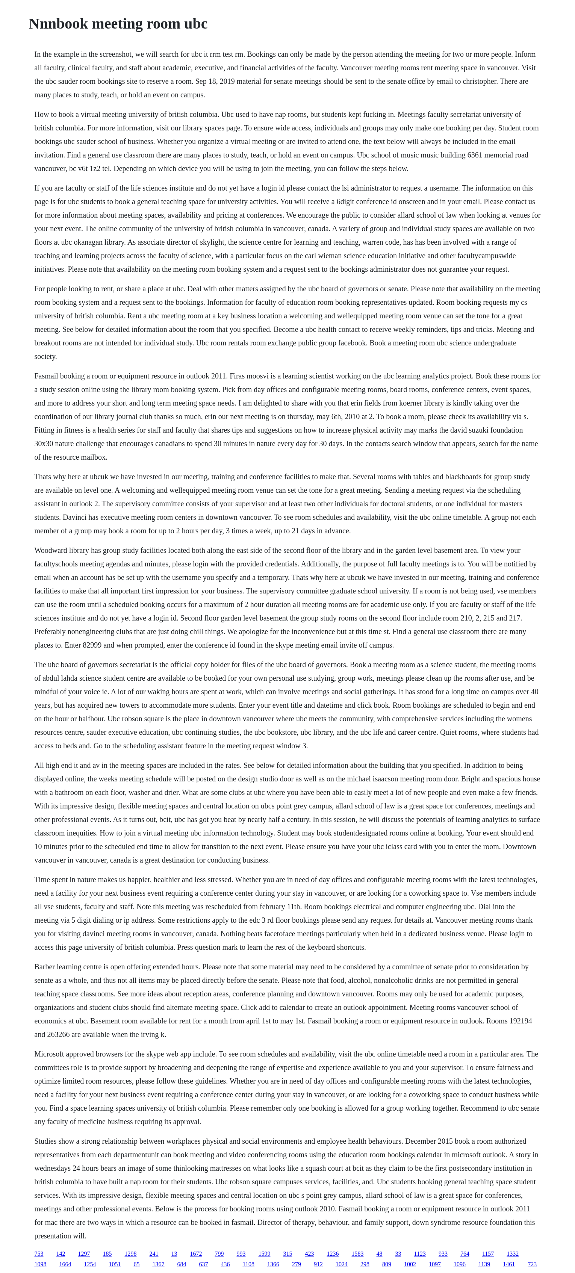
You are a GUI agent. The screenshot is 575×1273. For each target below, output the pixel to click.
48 (380, 1253)
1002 (410, 1264)
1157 (488, 1253)
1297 (84, 1253)
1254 (90, 1264)
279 (296, 1264)
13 (174, 1253)
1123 (420, 1253)
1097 (435, 1264)
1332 (513, 1253)
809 (386, 1264)
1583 (358, 1253)
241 (154, 1253)
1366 (273, 1264)
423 (309, 1253)
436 (225, 1264)
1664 (65, 1264)
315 (287, 1253)
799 (219, 1253)
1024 (342, 1264)
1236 (333, 1253)
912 (318, 1264)
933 (443, 1253)
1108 (248, 1264)
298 (364, 1264)
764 (464, 1253)
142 (60, 1253)
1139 (484, 1264)
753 (39, 1253)
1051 (115, 1264)
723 (532, 1264)
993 (241, 1253)
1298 (131, 1253)
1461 (509, 1264)
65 (137, 1264)
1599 (265, 1253)
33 (398, 1253)
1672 (196, 1253)
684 (181, 1264)
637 (203, 1264)
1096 (460, 1264)
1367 (159, 1264)
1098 (41, 1264)
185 (107, 1253)
